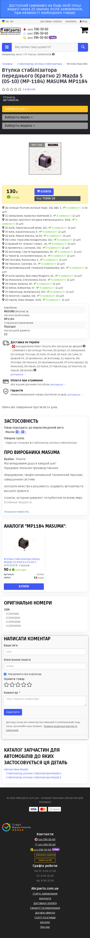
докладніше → (18, 374)
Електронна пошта (17, 659)
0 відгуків (29, 89)
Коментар (12, 692)
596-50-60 (35, 29)
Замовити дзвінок (45, 855)
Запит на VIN (45, 860)
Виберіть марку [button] (19, 117)
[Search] (83, 47)
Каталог (45, 922)
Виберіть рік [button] (16, 109)
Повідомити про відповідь (23, 674)
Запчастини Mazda (16, 769)
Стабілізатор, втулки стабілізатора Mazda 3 (33, 773)
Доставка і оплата (51, 21)
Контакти (70, 21)
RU (11, 21)
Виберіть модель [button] (20, 126)
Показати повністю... (17, 511)
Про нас (45, 927)
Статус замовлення (45, 893)
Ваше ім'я (11, 645)
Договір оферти (45, 912)
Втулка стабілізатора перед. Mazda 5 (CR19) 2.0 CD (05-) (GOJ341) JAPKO (22, 561)
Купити (44, 191)
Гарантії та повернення (45, 908)
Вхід (83, 21)
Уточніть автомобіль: (11, 99)
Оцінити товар (14, 679)
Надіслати (13, 712)
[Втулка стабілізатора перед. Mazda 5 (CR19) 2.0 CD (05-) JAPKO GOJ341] (23, 543)
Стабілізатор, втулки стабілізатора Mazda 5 (33, 777)
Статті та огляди (45, 917)
